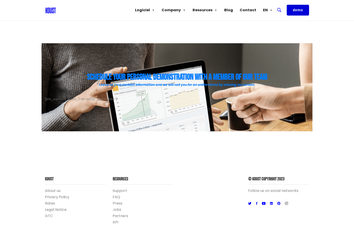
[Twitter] (249, 203)
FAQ (116, 197)
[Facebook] (256, 203)
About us (53, 190)
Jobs (117, 209)
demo (298, 10)
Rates (50, 203)
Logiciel (145, 10)
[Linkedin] (271, 203)
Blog (228, 10)
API (115, 222)
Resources (205, 10)
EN (268, 10)
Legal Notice (56, 209)
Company (174, 10)
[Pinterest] (278, 203)
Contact (248, 10)
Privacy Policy (57, 197)
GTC (49, 215)
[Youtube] (263, 203)
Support (120, 190)
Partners (120, 215)
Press (117, 203)
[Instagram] (286, 203)
